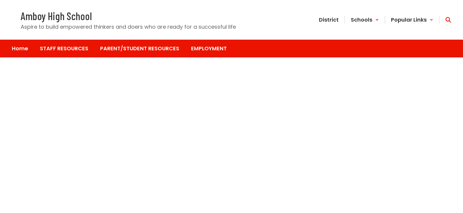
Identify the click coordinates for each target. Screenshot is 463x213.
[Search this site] (448, 20)
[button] (365, 20)
